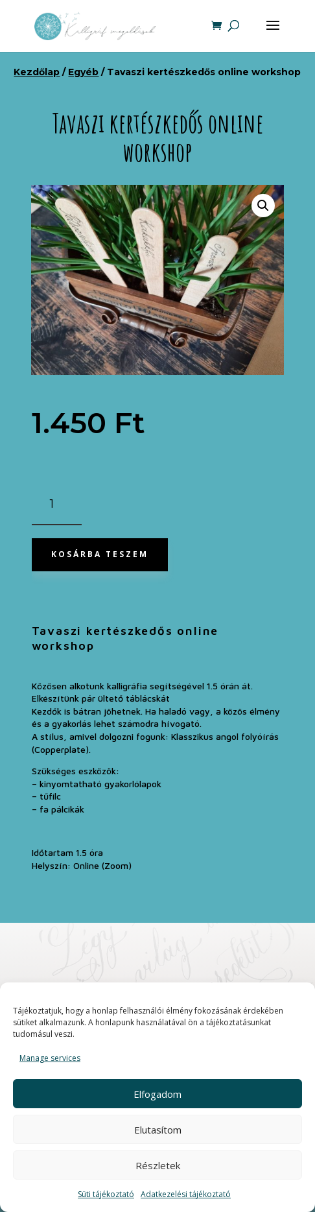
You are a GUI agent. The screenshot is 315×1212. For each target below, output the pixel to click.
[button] (263, 205)
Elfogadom (157, 1093)
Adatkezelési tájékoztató (186, 1194)
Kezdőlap (37, 72)
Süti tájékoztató (106, 1194)
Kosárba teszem (99, 554)
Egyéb (83, 72)
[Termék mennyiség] (57, 505)
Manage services (49, 1057)
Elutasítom (157, 1129)
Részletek (157, 1165)
